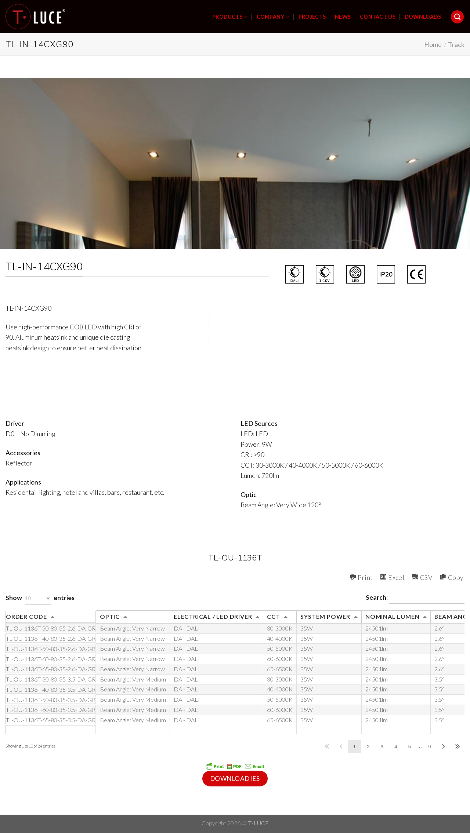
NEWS (343, 17)
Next (444, 746)
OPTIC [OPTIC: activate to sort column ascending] (110, 616)
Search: (415, 598)
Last (457, 746)
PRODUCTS (229, 16)
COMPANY (273, 16)
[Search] (457, 16)
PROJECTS (312, 17)
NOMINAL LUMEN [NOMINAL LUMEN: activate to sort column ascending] (392, 616)
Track (456, 44)
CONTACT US (377, 17)
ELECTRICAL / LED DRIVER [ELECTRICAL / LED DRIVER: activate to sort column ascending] (213, 616)
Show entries (40, 598)
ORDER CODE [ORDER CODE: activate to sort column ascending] (26, 616)
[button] (38, 598)
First (327, 746)
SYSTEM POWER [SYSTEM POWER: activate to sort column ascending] (325, 616)
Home (433, 44)
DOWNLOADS (423, 17)
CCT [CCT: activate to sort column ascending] (273, 616)
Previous (341, 746)
